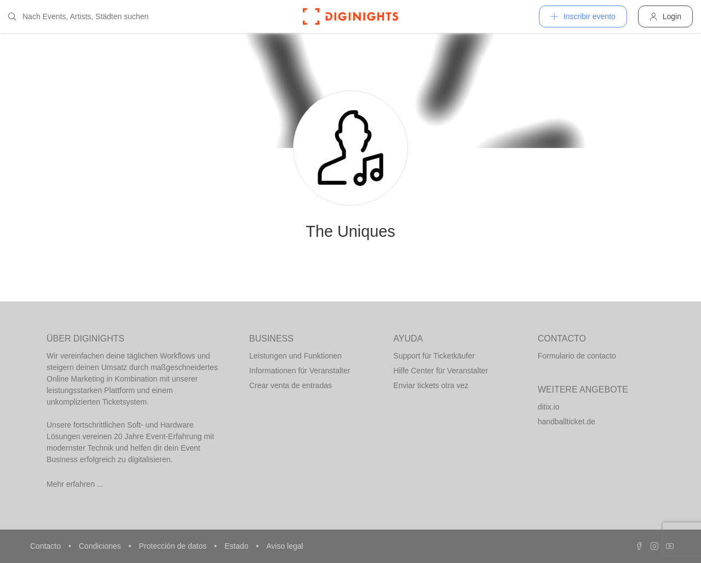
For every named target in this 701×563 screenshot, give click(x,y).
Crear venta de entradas (290, 385)
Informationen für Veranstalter (299, 370)
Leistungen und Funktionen (295, 355)
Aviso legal (284, 546)
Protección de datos (174, 546)
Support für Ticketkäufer (434, 355)
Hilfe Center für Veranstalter (440, 370)
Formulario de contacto (577, 355)
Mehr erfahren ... (75, 484)
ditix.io (549, 406)
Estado (237, 546)
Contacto (46, 546)
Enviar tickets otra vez (430, 385)
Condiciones (101, 546)
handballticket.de (566, 421)
